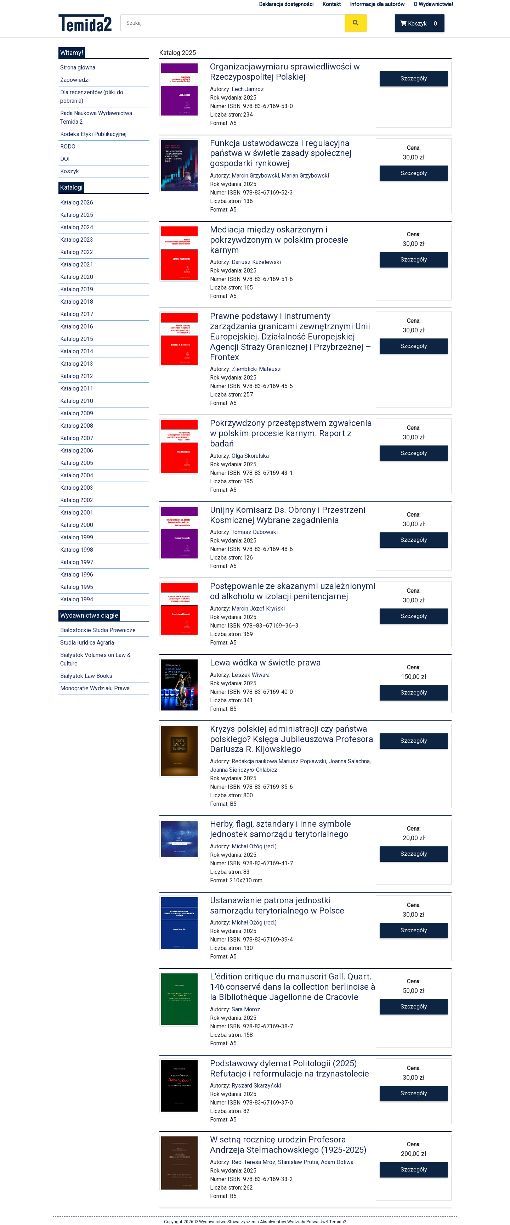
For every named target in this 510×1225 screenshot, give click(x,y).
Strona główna (77, 67)
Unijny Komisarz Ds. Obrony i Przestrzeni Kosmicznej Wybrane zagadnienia (288, 515)
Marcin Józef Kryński (258, 608)
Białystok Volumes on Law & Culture (95, 659)
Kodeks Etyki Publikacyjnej (93, 134)
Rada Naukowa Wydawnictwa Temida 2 (96, 117)
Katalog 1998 (76, 549)
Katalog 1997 (76, 562)
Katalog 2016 (76, 326)
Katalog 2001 (76, 512)
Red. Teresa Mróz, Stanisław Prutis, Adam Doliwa (292, 1162)
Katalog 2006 (76, 450)
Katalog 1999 (76, 537)
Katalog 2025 (76, 215)
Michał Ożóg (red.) (254, 846)
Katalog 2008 (76, 425)
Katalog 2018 (76, 301)
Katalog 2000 (76, 525)
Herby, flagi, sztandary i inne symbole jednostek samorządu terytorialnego (280, 829)
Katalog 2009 (76, 413)
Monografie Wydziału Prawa (95, 688)
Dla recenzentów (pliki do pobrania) (91, 96)
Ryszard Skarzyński (256, 1085)
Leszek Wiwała (251, 674)
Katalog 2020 (76, 277)
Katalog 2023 (76, 239)
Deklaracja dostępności (286, 4)
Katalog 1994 (76, 599)
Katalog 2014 (76, 351)
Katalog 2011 (76, 388)
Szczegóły (414, 78)
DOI (65, 159)
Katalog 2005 (76, 463)
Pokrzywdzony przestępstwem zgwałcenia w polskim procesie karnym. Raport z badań (291, 433)
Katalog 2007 (76, 438)
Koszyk (419, 24)
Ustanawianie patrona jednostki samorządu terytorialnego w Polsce (277, 905)
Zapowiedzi (75, 80)
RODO (67, 146)
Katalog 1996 (76, 574)
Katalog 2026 (76, 202)
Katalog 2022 (76, 252)
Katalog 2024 (76, 227)
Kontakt (332, 4)
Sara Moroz (246, 1009)
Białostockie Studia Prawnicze (98, 630)
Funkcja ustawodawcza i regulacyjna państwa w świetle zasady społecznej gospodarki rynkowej (281, 153)
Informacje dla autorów (377, 4)
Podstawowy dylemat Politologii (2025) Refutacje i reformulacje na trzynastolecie (289, 1068)
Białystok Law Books (86, 676)
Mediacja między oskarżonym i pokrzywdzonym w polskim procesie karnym (279, 240)
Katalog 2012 (76, 376)
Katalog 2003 (76, 487)
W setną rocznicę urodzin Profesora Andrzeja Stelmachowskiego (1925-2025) (288, 1145)
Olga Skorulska (250, 456)
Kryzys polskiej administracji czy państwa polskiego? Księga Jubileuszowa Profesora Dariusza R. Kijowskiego (291, 739)
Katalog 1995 (76, 587)
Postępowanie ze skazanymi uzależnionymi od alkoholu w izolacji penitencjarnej (292, 591)
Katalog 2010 (76, 401)
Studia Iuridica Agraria (87, 642)
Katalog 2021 (76, 264)
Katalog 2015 (76, 339)
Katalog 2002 (76, 500)
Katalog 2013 (76, 363)
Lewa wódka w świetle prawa (265, 663)
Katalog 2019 (76, 289)
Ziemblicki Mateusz (256, 369)
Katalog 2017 (76, 314)
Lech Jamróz (248, 89)
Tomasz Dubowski (255, 532)
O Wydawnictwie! (433, 4)
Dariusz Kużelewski (256, 262)
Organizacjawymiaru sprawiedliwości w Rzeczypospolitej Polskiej (285, 72)
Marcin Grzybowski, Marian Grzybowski (280, 175)
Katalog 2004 (76, 475)
